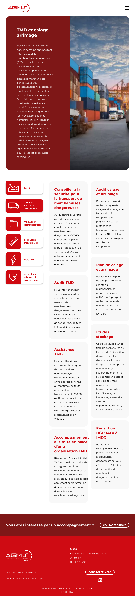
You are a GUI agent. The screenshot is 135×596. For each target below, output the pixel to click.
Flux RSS (90, 588)
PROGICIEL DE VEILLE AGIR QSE (24, 578)
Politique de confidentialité (71, 588)
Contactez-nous (114, 525)
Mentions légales (48, 588)
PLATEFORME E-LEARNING (21, 572)
